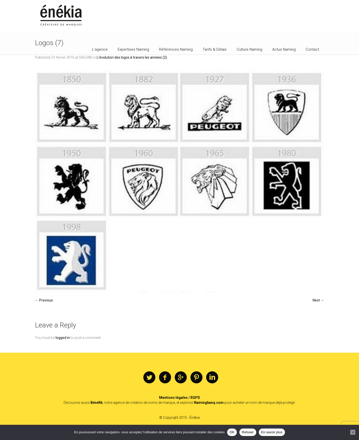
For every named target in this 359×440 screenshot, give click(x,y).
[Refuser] (352, 432)
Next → (318, 300)
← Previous (44, 300)
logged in (63, 338)
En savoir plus (271, 432)
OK (232, 432)
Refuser (248, 432)
